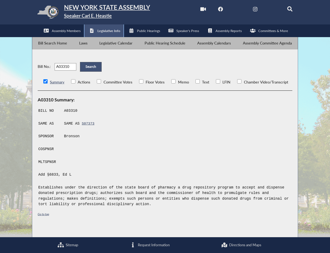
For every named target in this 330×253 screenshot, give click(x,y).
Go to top (44, 222)
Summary (58, 90)
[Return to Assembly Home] (99, 13)
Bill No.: (44, 73)
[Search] (285, 10)
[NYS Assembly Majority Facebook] (214, 10)
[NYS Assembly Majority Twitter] (231, 10)
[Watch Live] (196, 10)
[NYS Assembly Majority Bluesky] (267, 10)
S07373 (88, 132)
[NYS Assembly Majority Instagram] (249, 10)
